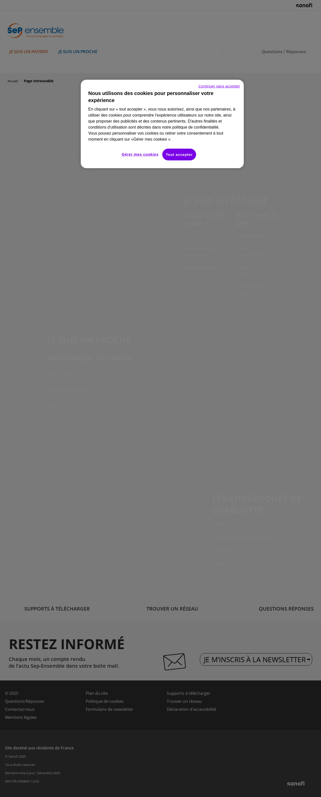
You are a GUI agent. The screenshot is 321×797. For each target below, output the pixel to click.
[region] (162, 124)
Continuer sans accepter (219, 86)
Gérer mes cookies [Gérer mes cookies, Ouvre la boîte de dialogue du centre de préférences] (140, 154)
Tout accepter (179, 154)
